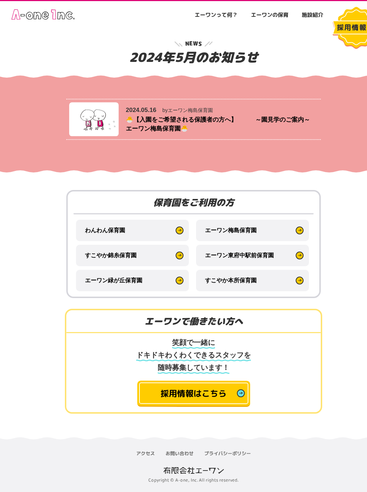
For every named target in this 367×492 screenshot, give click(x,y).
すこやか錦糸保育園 (111, 255)
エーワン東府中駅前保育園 (239, 255)
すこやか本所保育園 (231, 280)
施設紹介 (312, 15)
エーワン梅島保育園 (231, 230)
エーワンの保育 (270, 15)
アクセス (145, 453)
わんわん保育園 (105, 230)
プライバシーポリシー (227, 453)
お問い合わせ (180, 453)
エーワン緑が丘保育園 (113, 280)
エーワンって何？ (216, 15)
